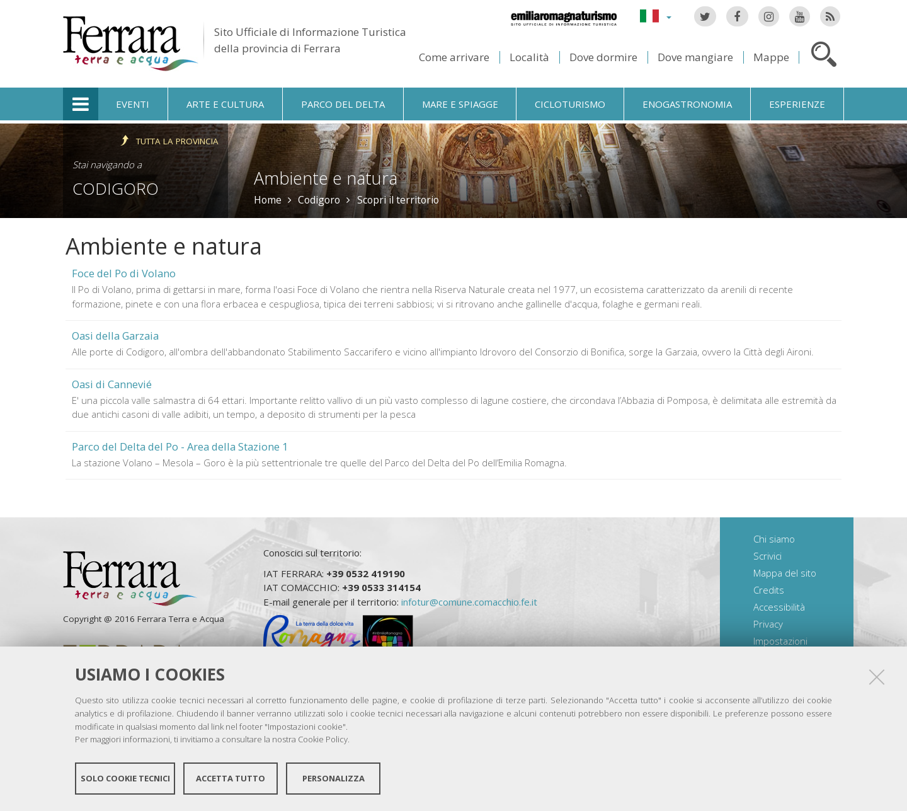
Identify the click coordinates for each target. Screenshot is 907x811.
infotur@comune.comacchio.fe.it (469, 601)
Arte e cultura (225, 104)
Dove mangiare (695, 57)
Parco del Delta (343, 104)
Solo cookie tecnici (125, 778)
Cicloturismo (570, 104)
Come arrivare (454, 57)
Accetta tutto (230, 778)
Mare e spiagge (460, 104)
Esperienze (797, 104)
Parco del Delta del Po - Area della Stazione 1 (180, 446)
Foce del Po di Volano (124, 273)
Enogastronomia (687, 104)
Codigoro (115, 188)
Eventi (132, 104)
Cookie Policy (323, 739)
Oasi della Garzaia (115, 335)
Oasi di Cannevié (112, 384)
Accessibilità (779, 607)
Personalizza (333, 778)
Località (529, 57)
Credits (768, 590)
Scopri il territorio (398, 200)
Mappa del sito (784, 573)
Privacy (768, 624)
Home (268, 200)
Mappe (771, 57)
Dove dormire (603, 57)
